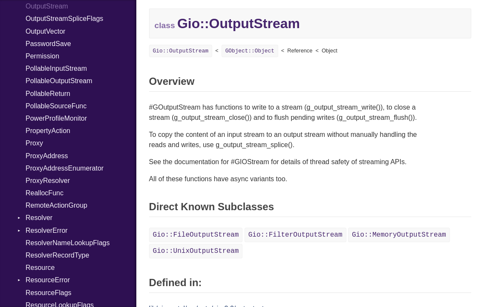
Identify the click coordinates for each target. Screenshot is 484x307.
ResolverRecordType (57, 255)
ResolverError (47, 230)
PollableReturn (48, 93)
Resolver (39, 217)
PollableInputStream (56, 68)
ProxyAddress (47, 155)
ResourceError (48, 280)
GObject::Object (249, 51)
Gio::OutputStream (181, 51)
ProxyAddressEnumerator (65, 168)
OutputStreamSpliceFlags (64, 18)
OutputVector (45, 31)
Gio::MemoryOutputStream (399, 235)
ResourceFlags (49, 292)
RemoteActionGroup (56, 205)
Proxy (34, 143)
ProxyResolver (48, 180)
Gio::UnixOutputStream (196, 251)
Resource (40, 267)
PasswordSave (48, 43)
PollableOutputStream (59, 80)
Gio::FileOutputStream (196, 235)
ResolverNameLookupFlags (67, 242)
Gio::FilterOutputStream (295, 235)
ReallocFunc (44, 193)
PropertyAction (48, 130)
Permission (42, 56)
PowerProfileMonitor (56, 118)
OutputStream (47, 6)
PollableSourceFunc (56, 106)
